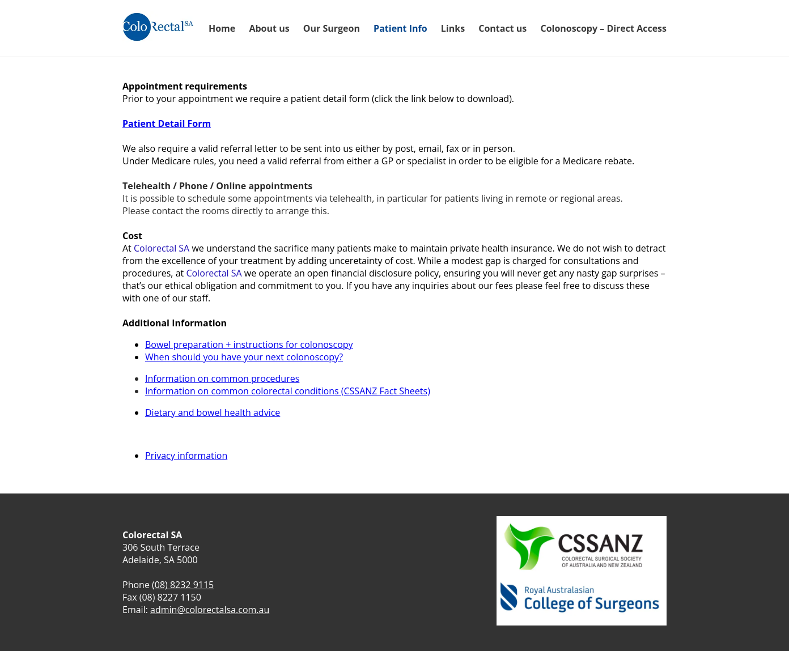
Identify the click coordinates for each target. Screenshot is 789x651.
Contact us (502, 28)
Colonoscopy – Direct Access (603, 28)
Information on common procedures (222, 378)
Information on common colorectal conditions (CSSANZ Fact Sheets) (287, 391)
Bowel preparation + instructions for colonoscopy (249, 344)
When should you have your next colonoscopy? (244, 357)
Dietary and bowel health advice (212, 412)
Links (453, 28)
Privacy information (186, 455)
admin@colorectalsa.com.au (209, 609)
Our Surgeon (331, 28)
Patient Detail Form (166, 123)
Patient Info (400, 28)
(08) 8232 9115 (183, 584)
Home (222, 28)
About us (269, 28)
